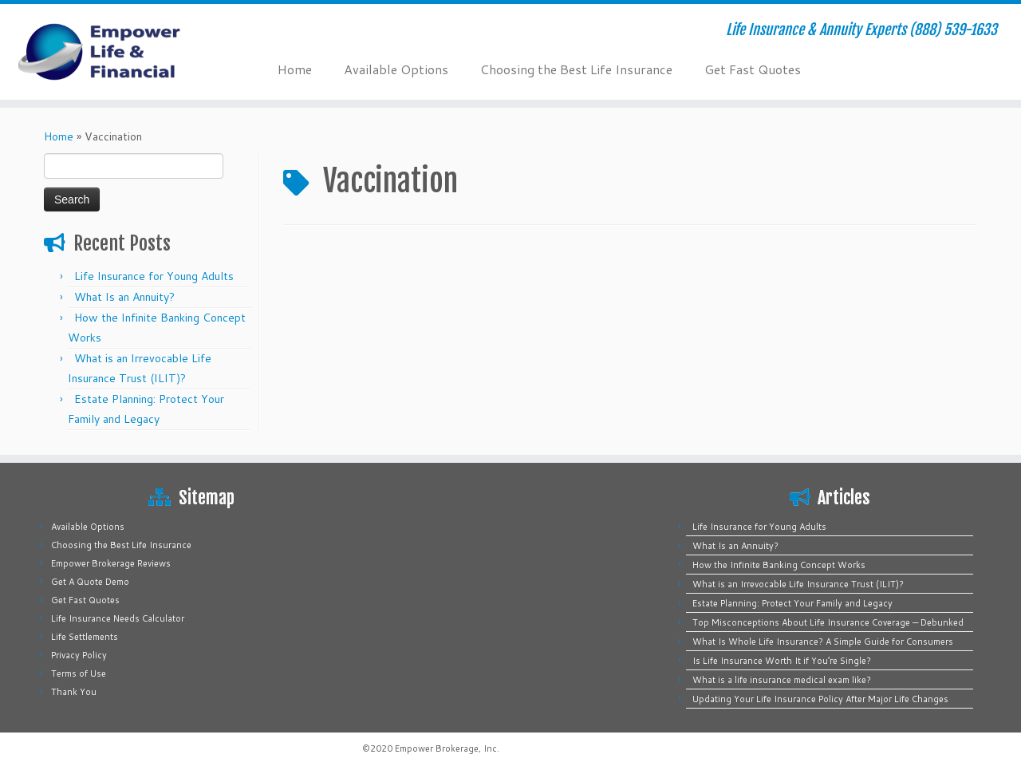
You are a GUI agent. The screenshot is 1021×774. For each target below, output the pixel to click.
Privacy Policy (79, 655)
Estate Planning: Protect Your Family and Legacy (792, 603)
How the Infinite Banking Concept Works (778, 565)
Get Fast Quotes (752, 69)
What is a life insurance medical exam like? (781, 679)
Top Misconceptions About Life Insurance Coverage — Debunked (828, 622)
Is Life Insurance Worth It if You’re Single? (781, 660)
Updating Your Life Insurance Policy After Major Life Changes (820, 699)
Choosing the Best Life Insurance (576, 69)
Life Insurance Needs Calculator (117, 618)
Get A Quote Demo (90, 581)
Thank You (74, 691)
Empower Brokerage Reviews (111, 563)
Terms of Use (78, 673)
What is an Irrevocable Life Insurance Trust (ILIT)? (798, 584)
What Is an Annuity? (124, 297)
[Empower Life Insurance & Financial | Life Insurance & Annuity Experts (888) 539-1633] (117, 52)
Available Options (396, 69)
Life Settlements (84, 636)
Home (295, 69)
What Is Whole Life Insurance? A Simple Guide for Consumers (822, 641)
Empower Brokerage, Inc (446, 748)
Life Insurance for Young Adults (154, 276)
